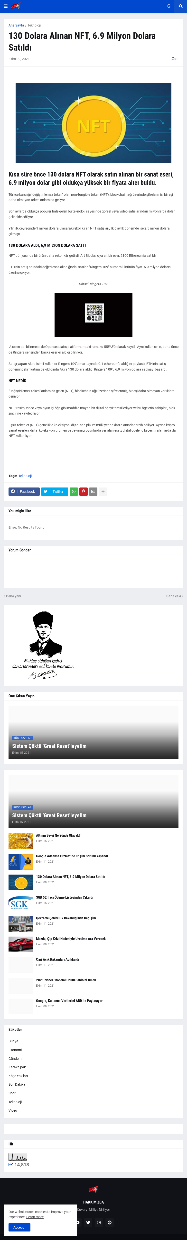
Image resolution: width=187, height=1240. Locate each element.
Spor (12, 1093)
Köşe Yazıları (18, 1076)
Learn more (35, 1217)
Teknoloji (34, 25)
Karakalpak (17, 1067)
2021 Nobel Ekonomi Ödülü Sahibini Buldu (66, 980)
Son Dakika (17, 1084)
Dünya (13, 1041)
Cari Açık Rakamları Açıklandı (57, 959)
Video (13, 1110)
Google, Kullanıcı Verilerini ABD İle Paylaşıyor (69, 1001)
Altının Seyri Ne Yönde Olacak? (58, 835)
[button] (5, 6)
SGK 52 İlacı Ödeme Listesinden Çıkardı (64, 897)
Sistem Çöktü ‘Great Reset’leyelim (49, 746)
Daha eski (173, 596)
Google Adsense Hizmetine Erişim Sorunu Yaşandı (72, 856)
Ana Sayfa (16, 25)
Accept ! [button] (19, 1227)
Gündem (15, 1059)
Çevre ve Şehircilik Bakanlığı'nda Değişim (66, 918)
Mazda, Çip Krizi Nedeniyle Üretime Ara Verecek (71, 939)
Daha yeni (13, 596)
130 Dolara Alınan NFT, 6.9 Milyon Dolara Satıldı (70, 877)
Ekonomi (15, 1050)
